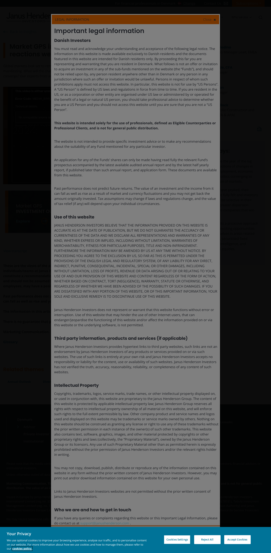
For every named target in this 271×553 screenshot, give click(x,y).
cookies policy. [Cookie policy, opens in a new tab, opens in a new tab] (22, 548)
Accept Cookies (237, 539)
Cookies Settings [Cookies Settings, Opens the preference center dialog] (177, 539)
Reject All (207, 539)
